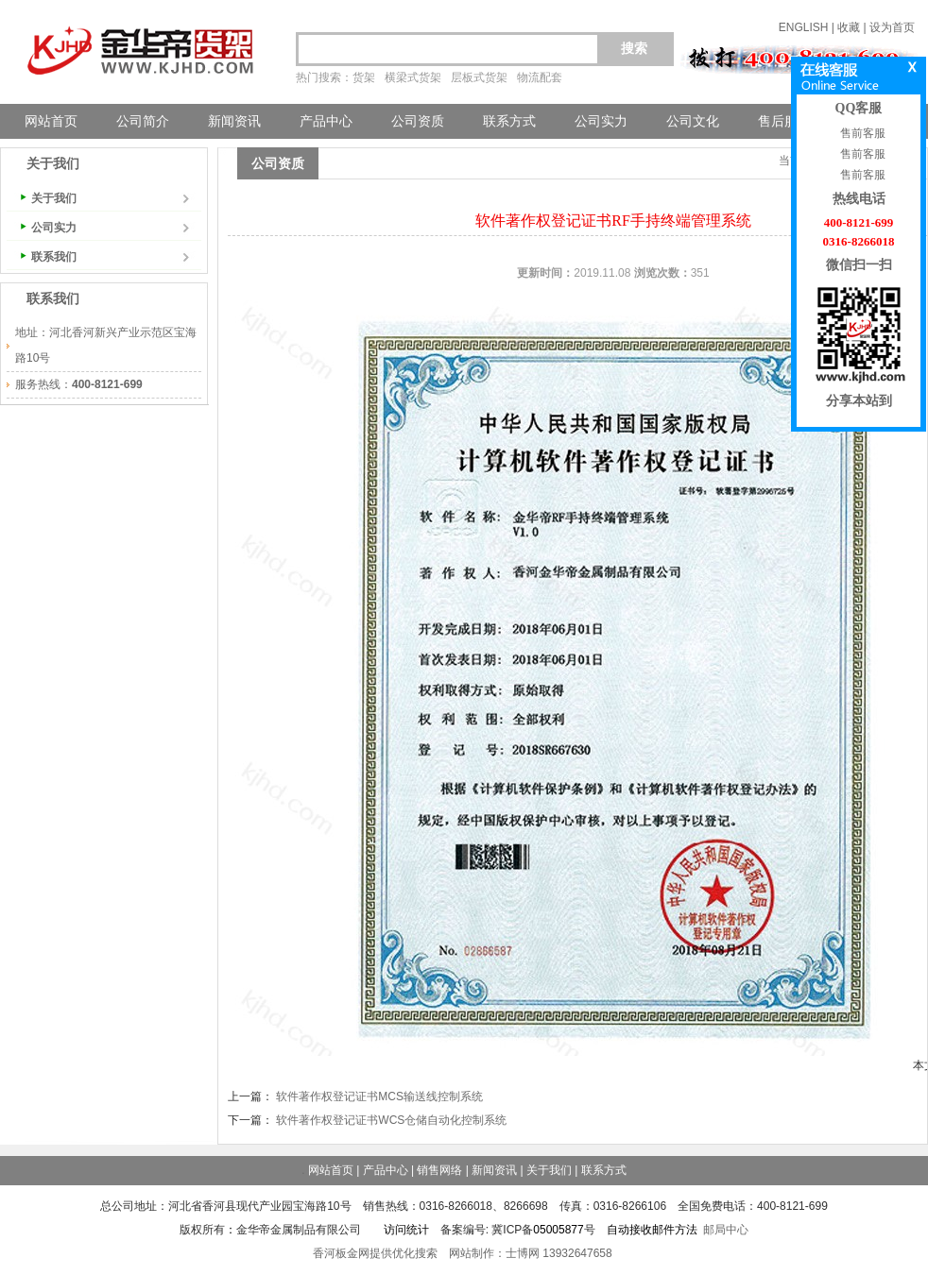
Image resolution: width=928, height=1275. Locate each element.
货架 (363, 77)
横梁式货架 (413, 77)
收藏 (848, 27)
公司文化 (692, 120)
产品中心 (326, 120)
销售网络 (439, 1170)
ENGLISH (804, 27)
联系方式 (509, 120)
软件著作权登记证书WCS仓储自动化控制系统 (391, 1120)
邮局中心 (725, 1229)
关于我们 (54, 198)
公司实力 (601, 120)
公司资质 (417, 120)
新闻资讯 (234, 120)
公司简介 (142, 120)
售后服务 (784, 120)
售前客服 (861, 133)
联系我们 (54, 257)
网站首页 (51, 120)
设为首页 (892, 27)
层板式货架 (479, 77)
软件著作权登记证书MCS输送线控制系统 (379, 1096)
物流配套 (539, 77)
